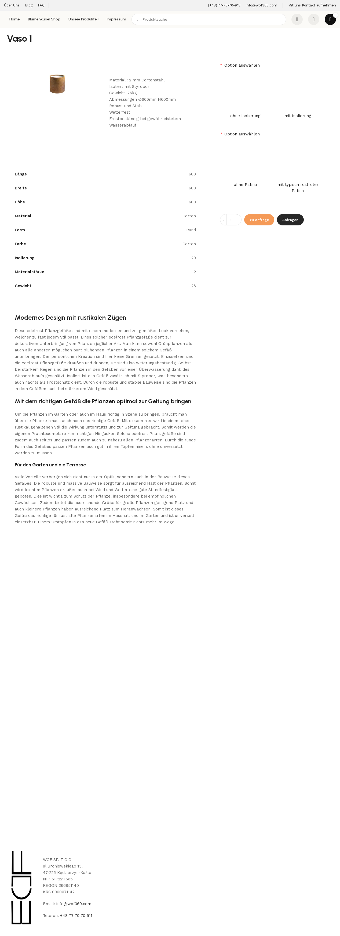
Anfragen (290, 220)
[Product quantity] (231, 219)
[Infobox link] (224, 5)
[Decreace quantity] (223, 219)
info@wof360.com (73, 903)
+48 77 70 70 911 (76, 915)
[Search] (208, 19)
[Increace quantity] (238, 219)
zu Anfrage (259, 220)
